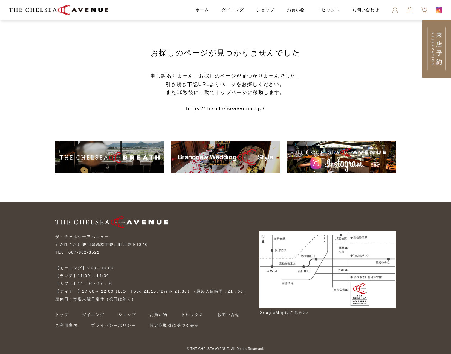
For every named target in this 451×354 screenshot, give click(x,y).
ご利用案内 (66, 325)
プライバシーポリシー (113, 325)
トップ (62, 314)
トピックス (328, 9)
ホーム (202, 9)
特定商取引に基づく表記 (174, 325)
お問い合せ (228, 314)
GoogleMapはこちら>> (283, 312)
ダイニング (232, 9)
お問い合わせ (365, 9)
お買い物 (296, 9)
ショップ (265, 9)
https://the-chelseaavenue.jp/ (225, 108)
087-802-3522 (84, 252)
